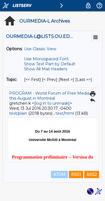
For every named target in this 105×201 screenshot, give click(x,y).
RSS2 (92, 174)
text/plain (18, 113)
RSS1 (76, 174)
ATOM (59, 174)
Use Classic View (40, 48)
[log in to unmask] (52, 103)
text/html (64, 113)
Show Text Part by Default (49, 63)
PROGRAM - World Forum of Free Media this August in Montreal (49, 96)
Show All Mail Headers (45, 68)
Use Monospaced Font (46, 58)
